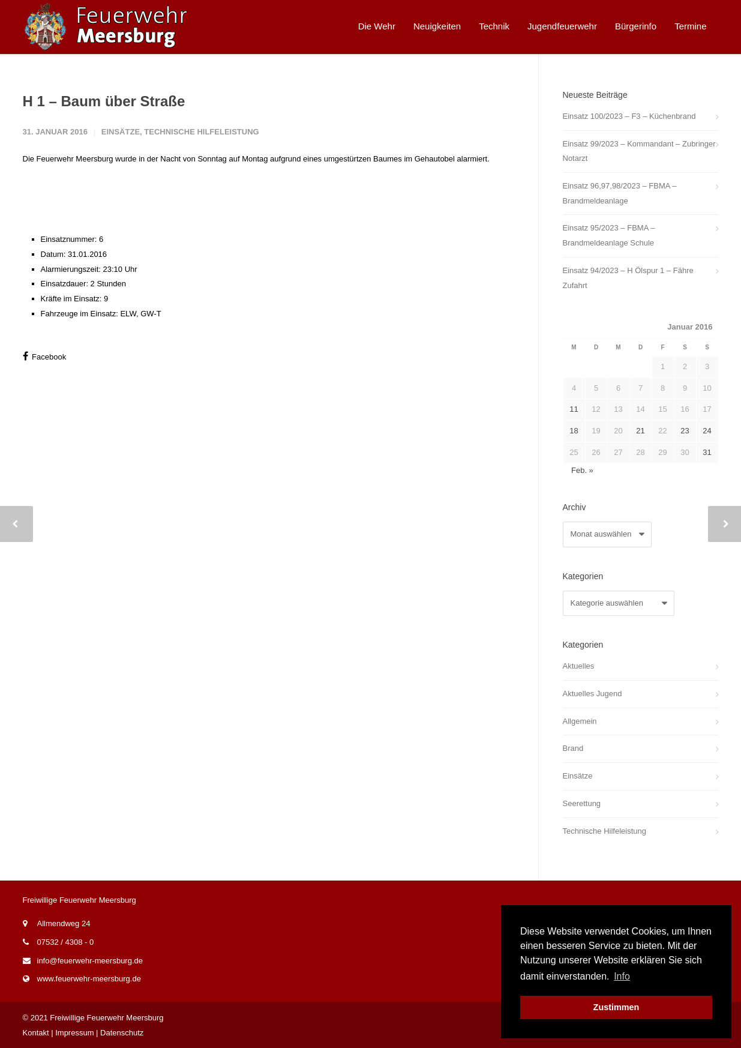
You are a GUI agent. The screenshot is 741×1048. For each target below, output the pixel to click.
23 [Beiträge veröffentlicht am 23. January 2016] (684, 430)
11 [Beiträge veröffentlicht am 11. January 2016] (573, 409)
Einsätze (120, 131)
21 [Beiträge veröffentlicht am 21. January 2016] (640, 430)
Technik (494, 26)
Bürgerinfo (635, 26)
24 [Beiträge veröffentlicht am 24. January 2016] (707, 430)
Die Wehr (376, 26)
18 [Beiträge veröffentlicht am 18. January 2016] (573, 430)
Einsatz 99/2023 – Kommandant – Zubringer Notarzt (639, 151)
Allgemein (580, 721)
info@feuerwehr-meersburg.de (90, 960)
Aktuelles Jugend (592, 693)
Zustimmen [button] (616, 1007)
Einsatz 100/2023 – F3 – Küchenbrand (629, 116)
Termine (690, 26)
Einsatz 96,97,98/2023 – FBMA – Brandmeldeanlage (620, 193)
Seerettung (582, 803)
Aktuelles (579, 665)
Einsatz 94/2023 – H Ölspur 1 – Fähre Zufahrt (628, 278)
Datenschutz (121, 1032)
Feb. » (582, 470)
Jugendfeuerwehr (562, 26)
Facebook (45, 356)
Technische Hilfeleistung (201, 131)
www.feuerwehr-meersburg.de (89, 978)
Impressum (74, 1032)
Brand (573, 748)
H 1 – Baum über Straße (104, 101)
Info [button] (622, 976)
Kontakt (36, 1032)
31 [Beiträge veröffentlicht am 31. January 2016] (707, 452)
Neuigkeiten (437, 26)
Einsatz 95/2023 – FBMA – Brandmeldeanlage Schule (609, 235)
